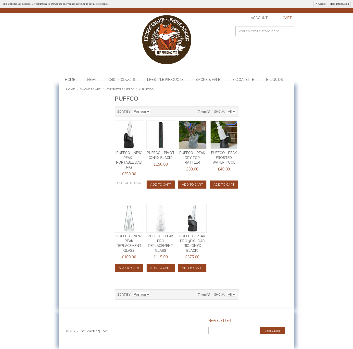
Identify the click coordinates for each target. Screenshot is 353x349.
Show (219, 111)
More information (339, 3)
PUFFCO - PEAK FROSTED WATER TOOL (224, 157)
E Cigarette (243, 80)
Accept (321, 3)
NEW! (91, 80)
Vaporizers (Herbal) (121, 89)
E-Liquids (274, 80)
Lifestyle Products (165, 80)
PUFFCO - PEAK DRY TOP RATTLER (192, 157)
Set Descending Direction (154, 111)
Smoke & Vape (208, 80)
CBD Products (121, 80)
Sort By (124, 111)
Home (70, 80)
